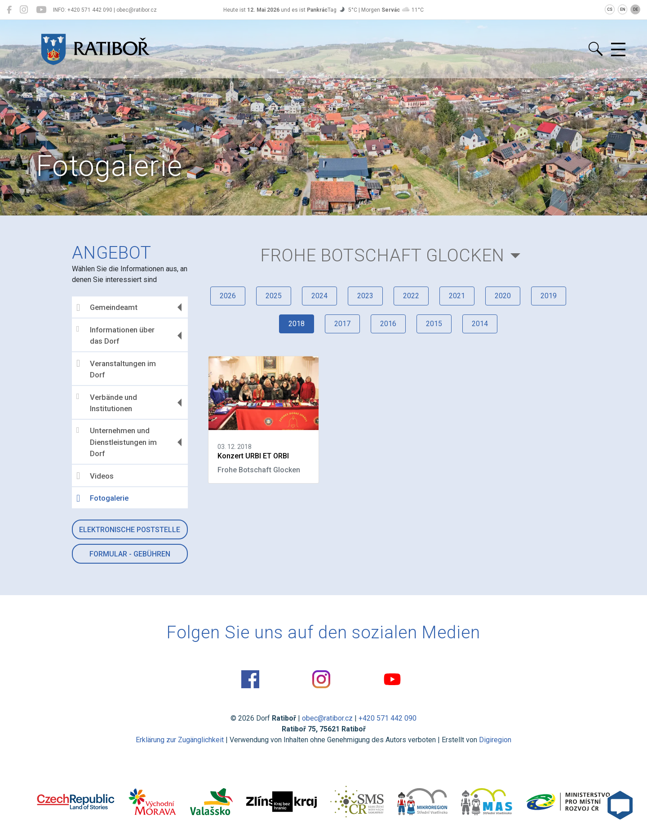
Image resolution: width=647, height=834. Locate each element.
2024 (319, 295)
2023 (365, 295)
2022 (411, 295)
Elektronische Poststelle (129, 529)
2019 (549, 295)
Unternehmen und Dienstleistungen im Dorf (116, 442)
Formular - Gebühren (129, 554)
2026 (228, 295)
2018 (296, 323)
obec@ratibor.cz (327, 718)
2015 (434, 323)
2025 (274, 295)
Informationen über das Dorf (115, 335)
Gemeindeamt (106, 308)
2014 (480, 323)
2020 (503, 295)
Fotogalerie (102, 498)
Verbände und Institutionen (106, 402)
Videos (95, 476)
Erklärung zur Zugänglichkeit (180, 739)
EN (622, 9)
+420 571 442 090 (388, 718)
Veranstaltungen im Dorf (116, 369)
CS (609, 9)
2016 (388, 323)
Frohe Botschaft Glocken (383, 255)
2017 (342, 323)
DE (635, 9)
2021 (457, 295)
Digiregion (495, 739)
